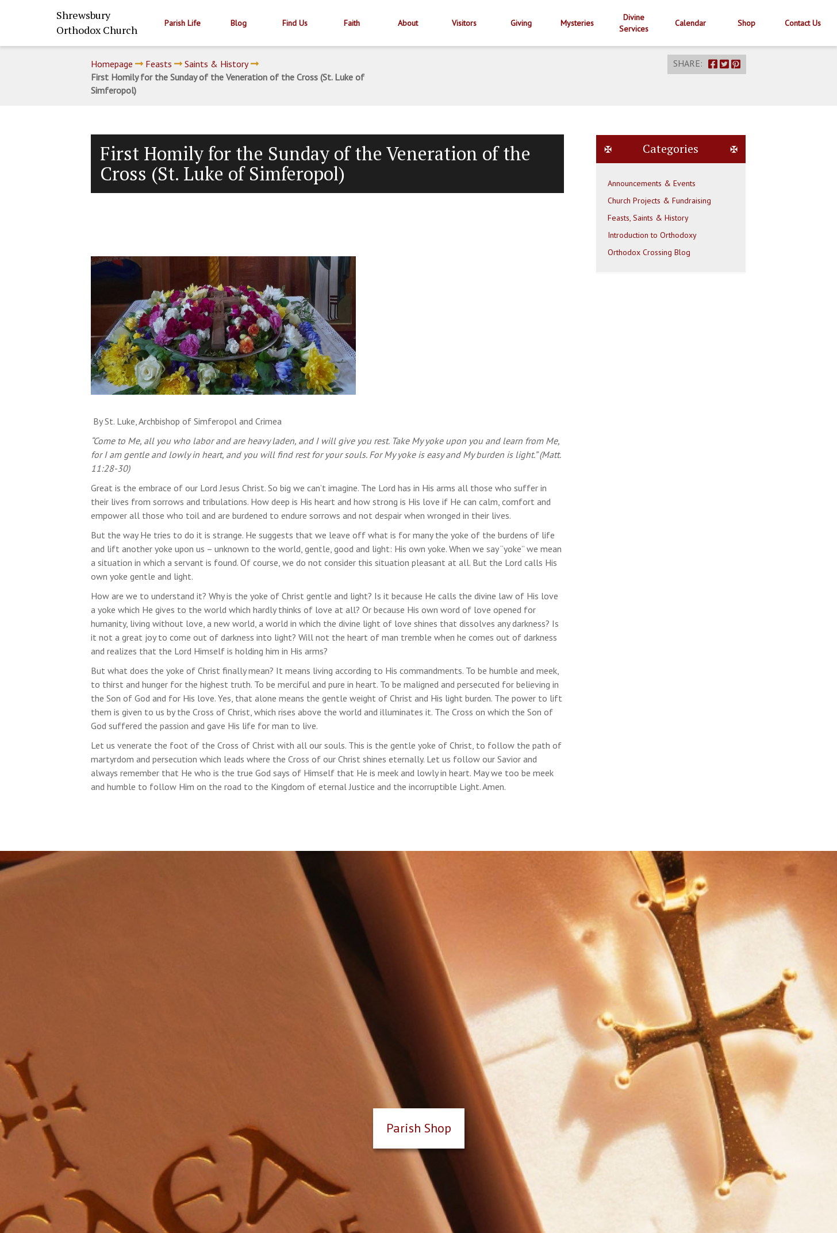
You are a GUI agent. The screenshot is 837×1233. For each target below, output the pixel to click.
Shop (746, 23)
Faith (352, 23)
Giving (521, 23)
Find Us (295, 23)
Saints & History (216, 64)
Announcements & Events (652, 183)
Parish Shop (418, 1128)
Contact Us (803, 23)
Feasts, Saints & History (648, 218)
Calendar (690, 23)
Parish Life (182, 23)
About (408, 23)
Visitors (464, 23)
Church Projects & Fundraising (659, 200)
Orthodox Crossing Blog (649, 252)
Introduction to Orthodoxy (652, 235)
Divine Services (633, 23)
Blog (239, 23)
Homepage (112, 64)
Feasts (158, 64)
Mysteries (577, 23)
